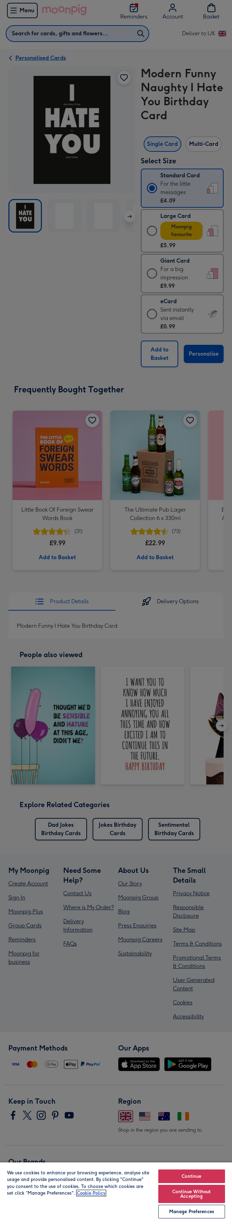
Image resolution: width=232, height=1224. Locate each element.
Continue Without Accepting (191, 1194)
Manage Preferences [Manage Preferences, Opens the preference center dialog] (191, 1211)
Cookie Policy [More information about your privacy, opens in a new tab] (91, 1193)
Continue (191, 1176)
